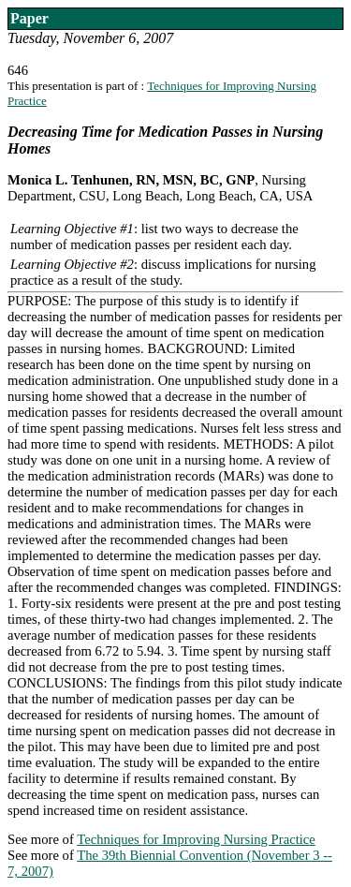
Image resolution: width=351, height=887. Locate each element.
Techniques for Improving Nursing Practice (196, 839)
